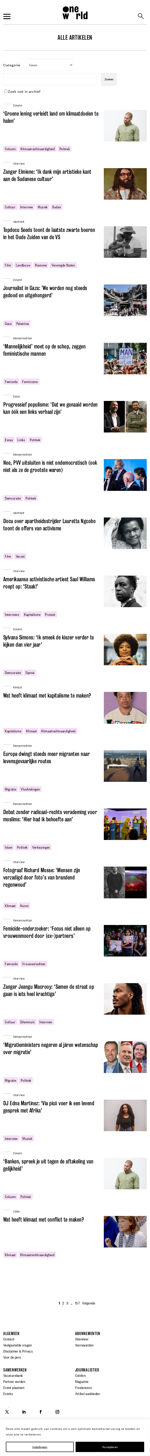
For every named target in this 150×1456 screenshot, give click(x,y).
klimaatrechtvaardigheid (38, 148)
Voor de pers (12, 1357)
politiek (64, 148)
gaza (8, 323)
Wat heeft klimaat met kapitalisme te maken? (47, 695)
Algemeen (11, 1333)
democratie (13, 497)
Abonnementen (88, 1333)
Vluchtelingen (30, 788)
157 (77, 1302)
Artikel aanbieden (87, 1393)
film (8, 264)
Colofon (80, 1375)
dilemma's (27, 1021)
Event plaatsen (13, 1387)
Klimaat (17, 687)
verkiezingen (41, 847)
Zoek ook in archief (22, 91)
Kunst (24, 905)
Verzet (20, 556)
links (21, 439)
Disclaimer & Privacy (18, 1350)
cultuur (10, 206)
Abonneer (82, 1338)
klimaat (31, 730)
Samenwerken (15, 1369)
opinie (30, 672)
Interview (26, 206)
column (10, 148)
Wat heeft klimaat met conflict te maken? (43, 1219)
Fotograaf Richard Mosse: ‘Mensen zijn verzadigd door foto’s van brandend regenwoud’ (41, 877)
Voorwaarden (84, 1344)
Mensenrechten (22, 338)
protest (50, 614)
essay (9, 439)
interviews (12, 614)
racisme (41, 264)
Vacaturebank (13, 1375)
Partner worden (14, 1381)
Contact (9, 1338)
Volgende (88, 1302)
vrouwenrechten (33, 963)
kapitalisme (32, 614)
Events (8, 1393)
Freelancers (83, 1387)
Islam (8, 847)
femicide (11, 381)
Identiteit (18, 221)
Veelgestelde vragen (17, 1344)
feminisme (30, 381)
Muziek (43, 206)
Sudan (56, 206)
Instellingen (39, 1447)
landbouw (23, 264)
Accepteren (110, 1447)
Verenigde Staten (63, 264)
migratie (10, 788)
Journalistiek (87, 1369)
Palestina (22, 323)
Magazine (82, 1381)
